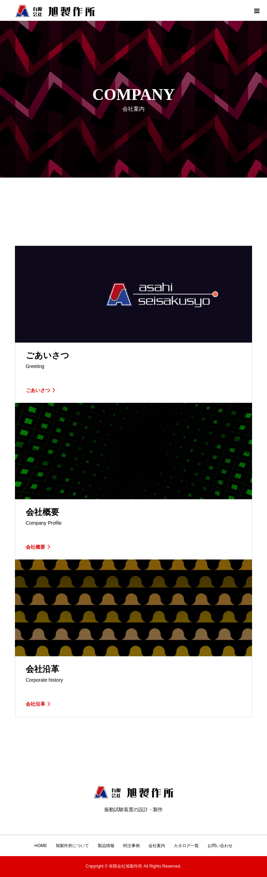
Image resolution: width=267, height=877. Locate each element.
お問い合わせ (220, 845)
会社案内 (156, 845)
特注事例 (131, 845)
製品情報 (106, 845)
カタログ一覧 (186, 845)
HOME (40, 845)
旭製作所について (72, 845)
